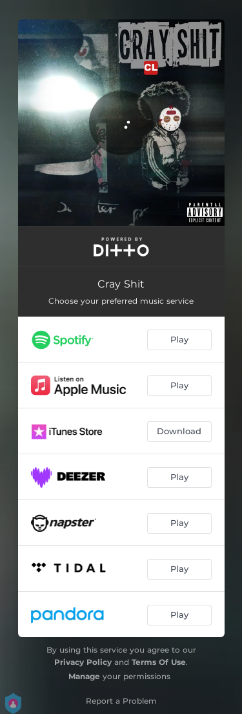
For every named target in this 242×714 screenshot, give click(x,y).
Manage (84, 676)
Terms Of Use (159, 662)
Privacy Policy (83, 662)
